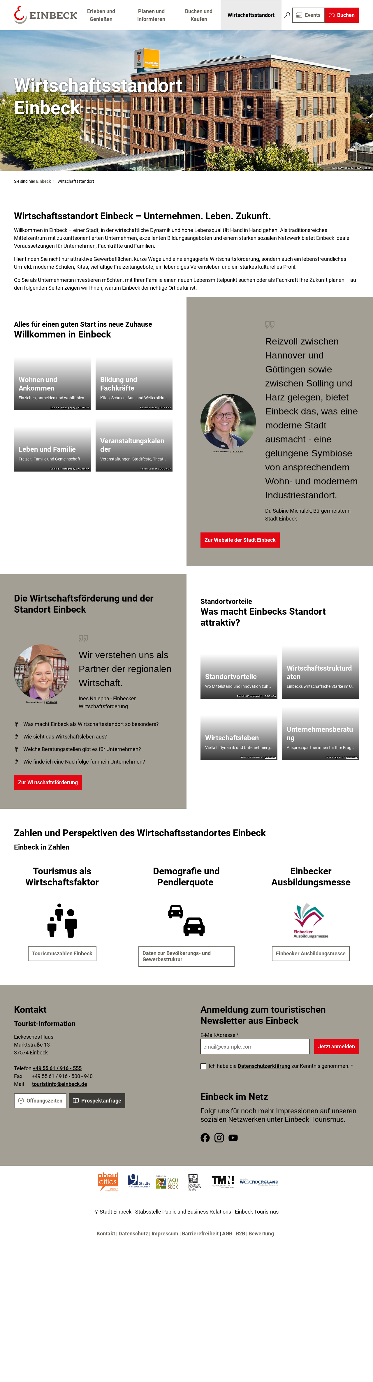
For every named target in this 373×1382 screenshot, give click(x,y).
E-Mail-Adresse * (219, 1035)
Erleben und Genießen (101, 15)
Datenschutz (133, 1233)
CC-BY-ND (237, 452)
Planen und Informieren (151, 15)
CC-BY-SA (83, 408)
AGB (227, 1233)
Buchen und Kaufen (199, 15)
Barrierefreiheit (200, 1233)
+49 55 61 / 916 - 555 (57, 1068)
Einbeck (43, 181)
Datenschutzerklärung (264, 1066)
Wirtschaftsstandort (251, 15)
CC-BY (368, 168)
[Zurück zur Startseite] (45, 15)
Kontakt (106, 1233)
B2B (240, 1233)
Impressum (165, 1233)
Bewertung (261, 1233)
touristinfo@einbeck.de (59, 1084)
